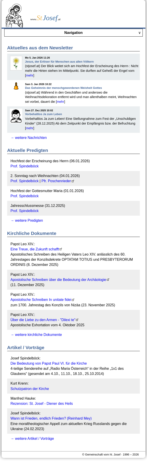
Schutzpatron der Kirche (30, 389)
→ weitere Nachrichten (29, 138)
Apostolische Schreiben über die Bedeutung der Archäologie (58, 280)
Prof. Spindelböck (25, 166)
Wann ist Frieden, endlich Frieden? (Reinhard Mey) (51, 418)
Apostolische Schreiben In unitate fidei (41, 300)
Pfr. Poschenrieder (56, 181)
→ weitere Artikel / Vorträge (32, 438)
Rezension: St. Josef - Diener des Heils (42, 403)
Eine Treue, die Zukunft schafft (35, 249)
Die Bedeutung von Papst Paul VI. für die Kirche (49, 363)
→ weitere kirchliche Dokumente (36, 335)
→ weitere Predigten (27, 220)
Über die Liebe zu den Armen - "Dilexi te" (43, 320)
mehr (29, 75)
